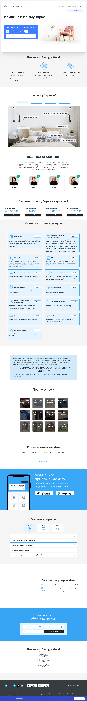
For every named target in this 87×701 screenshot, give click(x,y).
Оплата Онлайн (63, 693)
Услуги (80, 693)
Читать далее (17, 376)
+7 (24, 631)
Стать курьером (37, 694)
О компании (76, 693)
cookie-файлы (19, 698)
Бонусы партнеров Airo (74, 685)
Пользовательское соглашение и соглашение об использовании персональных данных (61, 694)
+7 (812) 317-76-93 (77, 6)
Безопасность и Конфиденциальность (50, 693)
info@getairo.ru (8, 693)
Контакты (70, 693)
